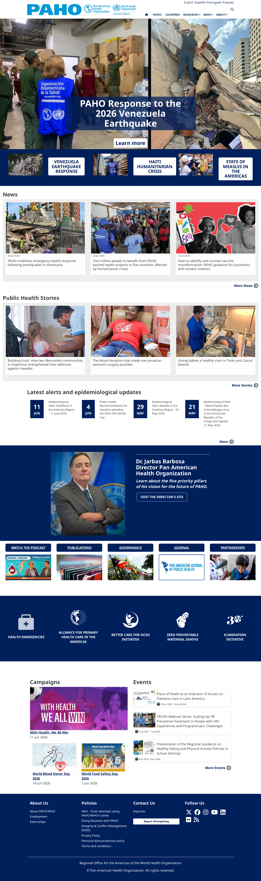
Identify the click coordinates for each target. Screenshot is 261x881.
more (223, 441)
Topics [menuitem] (157, 14)
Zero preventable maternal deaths (182, 635)
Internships (38, 820)
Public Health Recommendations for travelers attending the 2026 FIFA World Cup (113, 409)
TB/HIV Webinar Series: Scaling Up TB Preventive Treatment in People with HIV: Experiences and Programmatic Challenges (190, 720)
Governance (130, 546)
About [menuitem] (220, 14)
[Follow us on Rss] (196, 820)
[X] (189, 812)
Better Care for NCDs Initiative (130, 635)
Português (214, 2)
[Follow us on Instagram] (205, 812)
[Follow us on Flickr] (188, 820)
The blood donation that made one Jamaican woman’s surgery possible (127, 362)
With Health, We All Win (49, 731)
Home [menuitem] (146, 15)
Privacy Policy (91, 834)
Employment (38, 815)
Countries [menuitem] (172, 14)
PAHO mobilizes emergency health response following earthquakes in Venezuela (42, 263)
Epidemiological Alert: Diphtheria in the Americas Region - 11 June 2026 (61, 407)
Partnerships (233, 546)
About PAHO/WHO (42, 810)
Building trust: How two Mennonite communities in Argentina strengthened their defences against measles (45, 364)
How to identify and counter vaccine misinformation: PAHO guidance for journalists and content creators (214, 265)
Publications (79, 546)
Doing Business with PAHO (100, 819)
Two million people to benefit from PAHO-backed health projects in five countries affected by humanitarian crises (130, 265)
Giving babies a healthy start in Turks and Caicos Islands (215, 362)
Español (200, 2)
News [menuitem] (207, 14)
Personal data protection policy (103, 839)
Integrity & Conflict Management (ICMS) (104, 827)
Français (228, 2)
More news (243, 285)
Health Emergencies (26, 636)
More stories (242, 385)
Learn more (130, 143)
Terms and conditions (96, 845)
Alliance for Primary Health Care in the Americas (78, 636)
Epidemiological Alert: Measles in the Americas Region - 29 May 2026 (165, 407)
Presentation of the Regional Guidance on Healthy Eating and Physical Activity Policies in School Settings (192, 747)
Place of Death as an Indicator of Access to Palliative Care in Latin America (190, 694)
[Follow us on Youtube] (214, 812)
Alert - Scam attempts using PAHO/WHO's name (100, 812)
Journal (181, 546)
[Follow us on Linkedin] (222, 812)
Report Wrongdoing (156, 820)
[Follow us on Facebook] (197, 812)
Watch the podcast (28, 546)
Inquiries (139, 810)
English (189, 2)
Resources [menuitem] (190, 14)
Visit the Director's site (162, 497)
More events (215, 766)
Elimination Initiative (235, 635)
